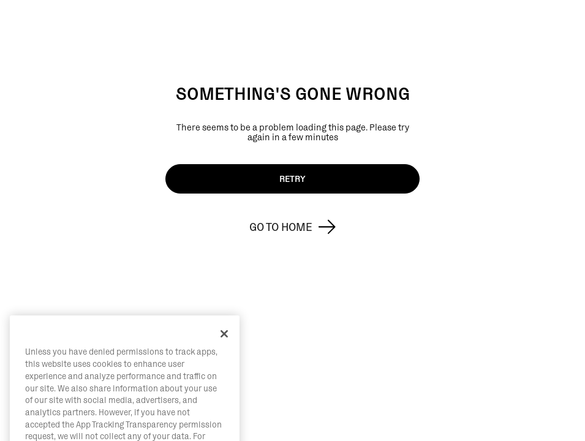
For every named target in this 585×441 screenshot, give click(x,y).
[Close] (224, 358)
